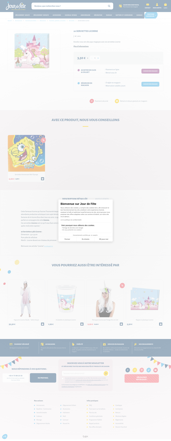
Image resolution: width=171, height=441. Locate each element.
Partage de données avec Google (72, 228)
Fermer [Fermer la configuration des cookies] (67, 239)
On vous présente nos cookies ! (72, 230)
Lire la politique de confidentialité (71, 220)
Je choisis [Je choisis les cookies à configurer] (85, 239)
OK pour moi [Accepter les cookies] (103, 239)
